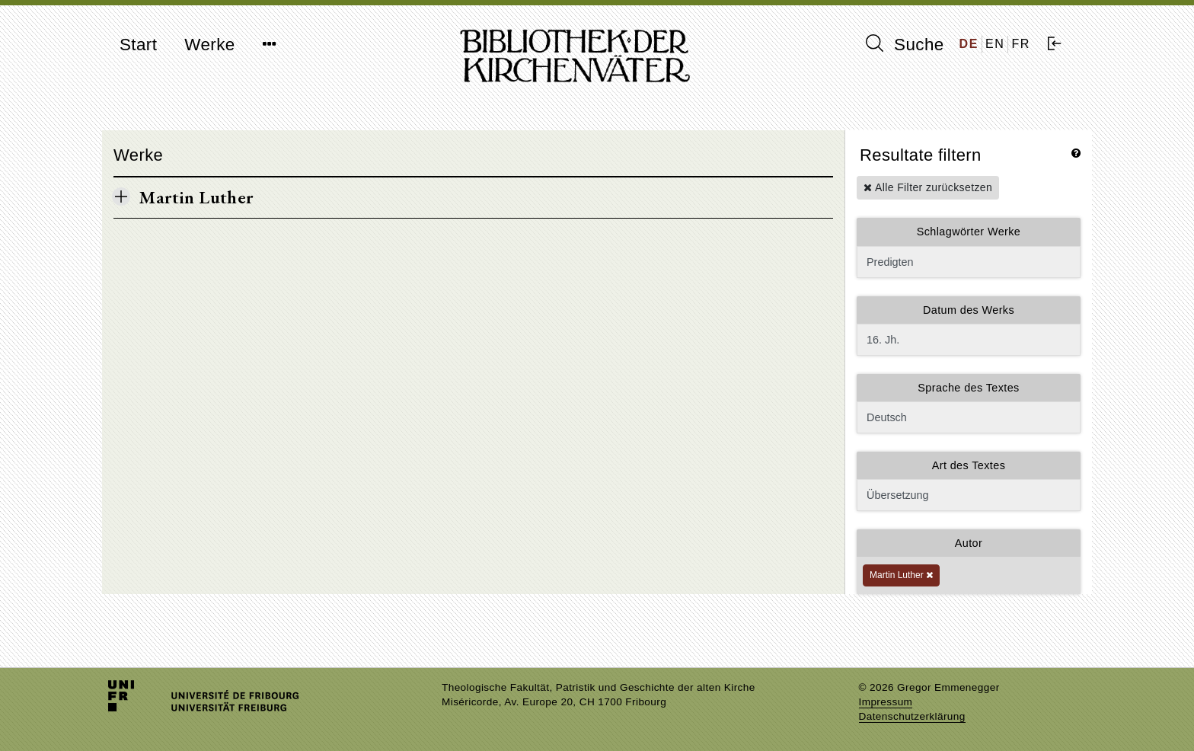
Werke (209, 44)
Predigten (969, 262)
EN (994, 43)
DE (969, 43)
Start (138, 44)
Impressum (886, 702)
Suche (904, 44)
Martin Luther (901, 575)
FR (1020, 43)
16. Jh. (969, 340)
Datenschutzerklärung (912, 716)
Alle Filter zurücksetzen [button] (928, 187)
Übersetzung (969, 495)
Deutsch (969, 417)
